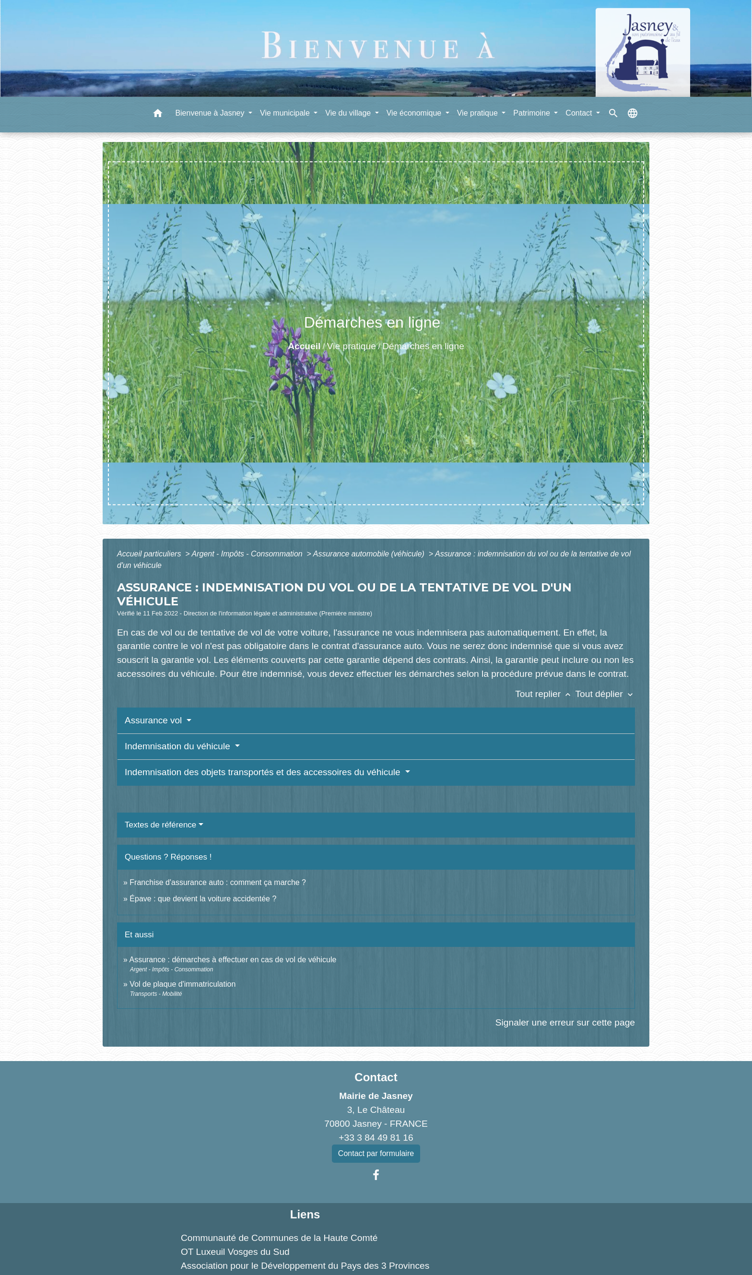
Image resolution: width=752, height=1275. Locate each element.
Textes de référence (160, 824)
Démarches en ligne (423, 346)
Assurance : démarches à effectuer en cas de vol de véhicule (232, 960)
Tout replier (545, 694)
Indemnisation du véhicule (179, 746)
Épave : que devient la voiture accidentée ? (202, 899)
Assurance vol (155, 720)
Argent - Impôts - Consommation (248, 554)
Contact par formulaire (376, 1153)
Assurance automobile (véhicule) (370, 554)
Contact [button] (579, 113)
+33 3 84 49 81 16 (376, 1138)
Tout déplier (605, 694)
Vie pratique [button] (478, 113)
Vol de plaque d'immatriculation (182, 984)
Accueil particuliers (150, 554)
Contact (375, 1077)
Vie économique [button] (415, 113)
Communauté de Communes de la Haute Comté (279, 1238)
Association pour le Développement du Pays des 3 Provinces (305, 1266)
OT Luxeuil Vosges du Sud (235, 1252)
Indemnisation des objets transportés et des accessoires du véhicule (264, 772)
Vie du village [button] (349, 113)
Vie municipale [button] (286, 113)
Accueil (304, 346)
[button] (157, 115)
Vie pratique (351, 346)
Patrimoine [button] (532, 113)
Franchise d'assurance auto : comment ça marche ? (217, 882)
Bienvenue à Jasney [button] (211, 113)
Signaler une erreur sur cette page (565, 1022)
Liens (305, 1214)
